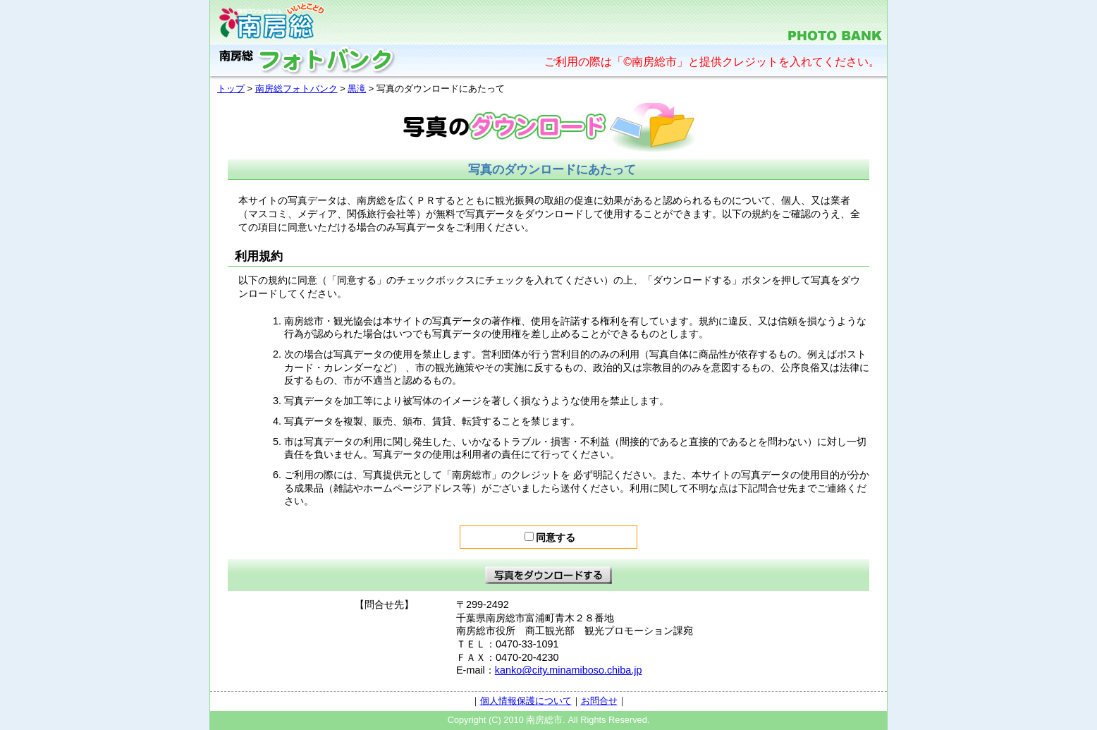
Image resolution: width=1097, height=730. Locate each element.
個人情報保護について (526, 700)
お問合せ (599, 700)
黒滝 (357, 88)
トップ (231, 88)
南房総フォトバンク (296, 88)
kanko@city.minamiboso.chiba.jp (568, 670)
